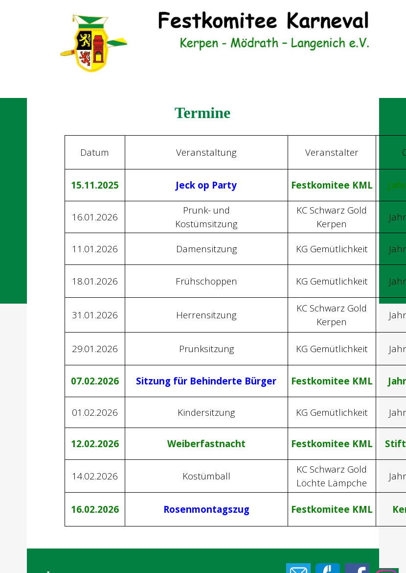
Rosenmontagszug (206, 509)
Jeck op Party (206, 185)
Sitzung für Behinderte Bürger (206, 381)
